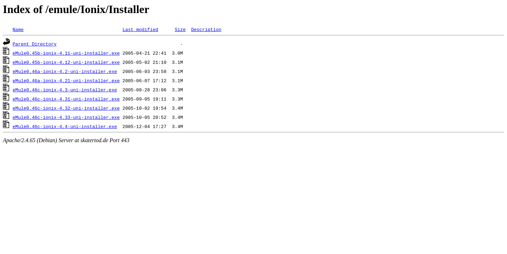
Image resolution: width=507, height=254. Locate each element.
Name (18, 29)
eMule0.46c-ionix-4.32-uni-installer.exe (66, 108)
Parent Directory (35, 44)
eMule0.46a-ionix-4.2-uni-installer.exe (65, 71)
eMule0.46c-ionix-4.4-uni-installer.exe (65, 126)
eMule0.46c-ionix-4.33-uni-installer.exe (66, 117)
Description (206, 29)
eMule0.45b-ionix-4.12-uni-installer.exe (66, 62)
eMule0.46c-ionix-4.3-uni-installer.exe (65, 89)
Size (180, 29)
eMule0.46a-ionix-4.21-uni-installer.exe (66, 80)
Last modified (140, 29)
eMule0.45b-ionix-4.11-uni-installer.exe (66, 53)
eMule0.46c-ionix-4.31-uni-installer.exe (66, 99)
